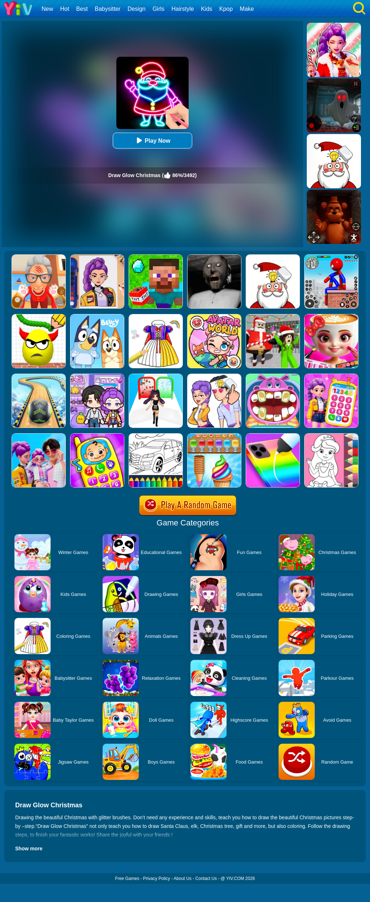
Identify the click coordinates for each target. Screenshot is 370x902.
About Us (183, 878)
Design (137, 9)
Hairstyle (183, 9)
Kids (206, 9)
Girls (158, 9)
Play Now (152, 140)
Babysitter (107, 9)
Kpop (226, 9)
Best (82, 9)
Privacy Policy (156, 878)
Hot (64, 9)
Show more (28, 848)
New (47, 9)
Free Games (127, 878)
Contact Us (206, 878)
